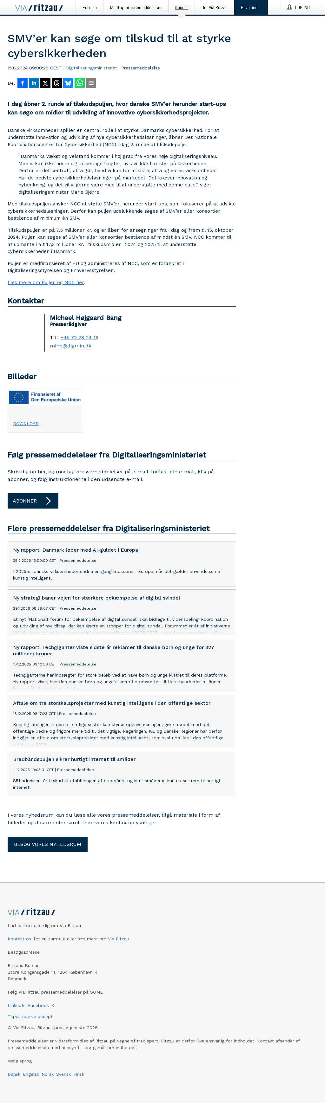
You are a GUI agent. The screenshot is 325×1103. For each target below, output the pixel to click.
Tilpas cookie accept (30, 1026)
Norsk (48, 1084)
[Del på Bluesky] (68, 83)
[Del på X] (45, 83)
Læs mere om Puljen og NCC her (46, 282)
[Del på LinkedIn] (34, 83)
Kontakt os (19, 948)
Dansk (14, 1084)
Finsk (78, 1084)
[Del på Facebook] (22, 83)
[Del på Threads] (57, 83)
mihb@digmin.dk (70, 346)
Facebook (38, 1015)
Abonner (33, 501)
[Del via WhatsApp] (80, 83)
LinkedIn (16, 1015)
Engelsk (31, 1084)
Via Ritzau (118, 948)
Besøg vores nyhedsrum (47, 854)
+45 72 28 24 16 (79, 338)
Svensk (63, 1084)
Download (26, 423)
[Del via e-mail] (91, 83)
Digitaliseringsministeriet (91, 67)
